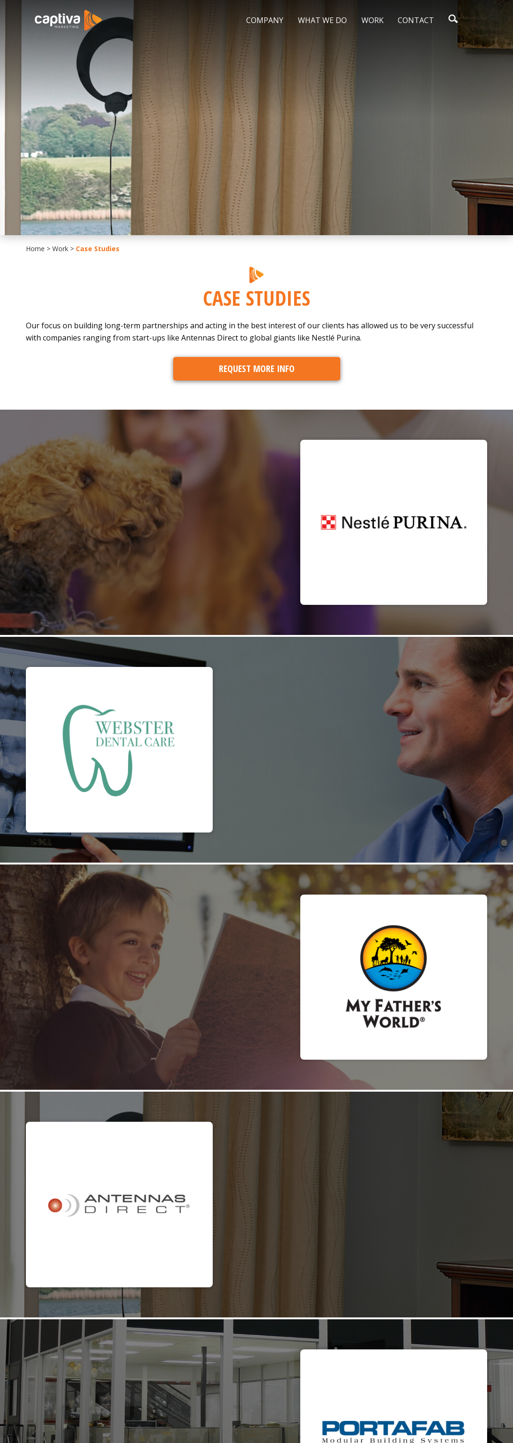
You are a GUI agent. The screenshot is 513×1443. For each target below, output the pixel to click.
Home (35, 248)
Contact (416, 20)
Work (372, 20)
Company (264, 20)
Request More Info (257, 368)
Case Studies (98, 248)
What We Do (322, 20)
